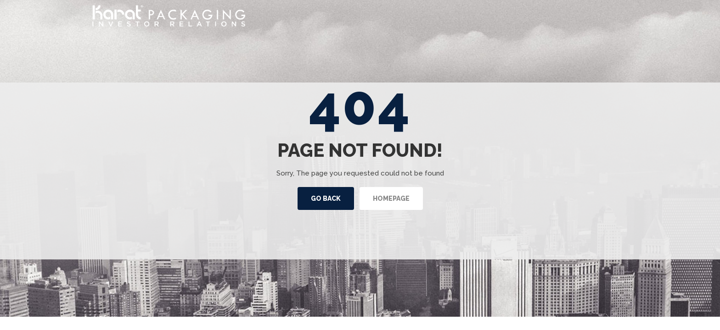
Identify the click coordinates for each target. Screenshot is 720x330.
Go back (326, 198)
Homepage (391, 198)
